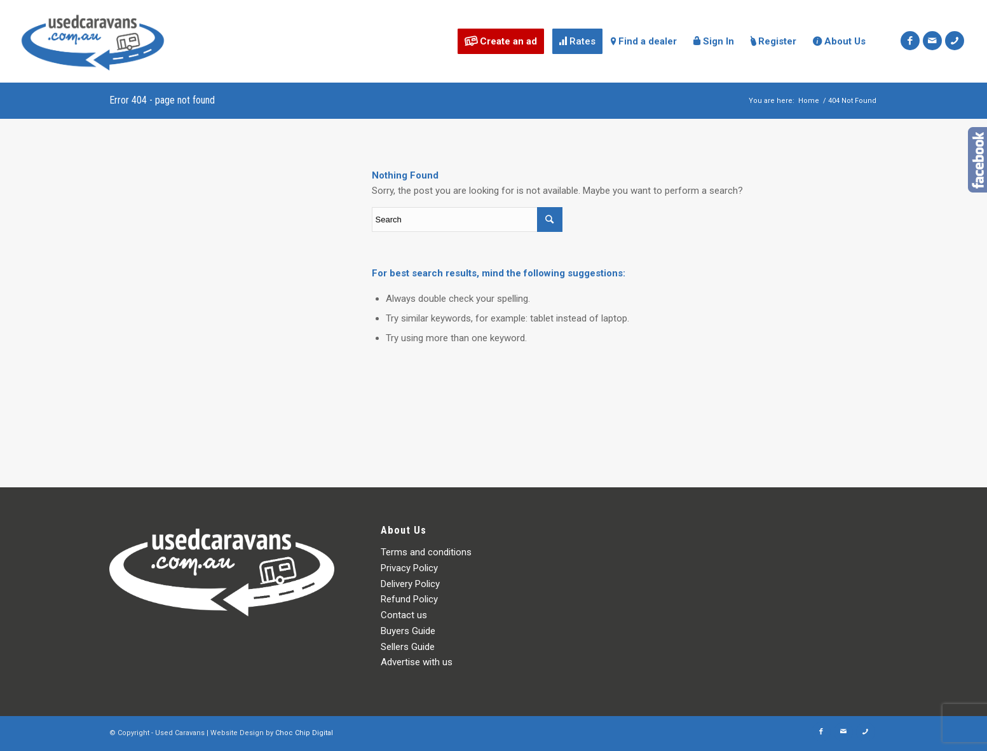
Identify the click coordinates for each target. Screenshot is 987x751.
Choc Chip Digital (304, 733)
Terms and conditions (426, 552)
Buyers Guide (408, 631)
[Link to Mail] (932, 40)
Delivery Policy (410, 584)
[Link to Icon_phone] (954, 40)
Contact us (404, 615)
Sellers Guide (408, 647)
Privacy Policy (409, 568)
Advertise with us (417, 662)
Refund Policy (409, 599)
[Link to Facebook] (910, 40)
